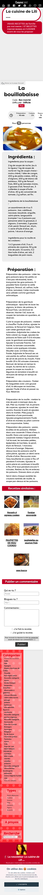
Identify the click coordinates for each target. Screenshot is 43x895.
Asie (5, 663)
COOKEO (7, 754)
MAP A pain (8, 756)
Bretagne (8, 727)
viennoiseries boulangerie (8, 769)
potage (7, 700)
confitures (8, 712)
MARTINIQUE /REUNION (9, 750)
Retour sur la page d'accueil (14, 83)
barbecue (8, 705)
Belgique (7, 732)
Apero (9, 808)
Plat (8, 803)
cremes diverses (10, 695)
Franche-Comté (10, 724)
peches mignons (10, 717)
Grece (6, 741)
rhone (6, 680)
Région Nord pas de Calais (11, 669)
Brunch (10, 810)
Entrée (9, 800)
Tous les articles (10, 781)
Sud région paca (10, 676)
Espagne (7, 666)
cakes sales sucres (11, 698)
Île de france (9, 734)
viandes (7, 759)
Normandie (8, 722)
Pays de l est (9, 746)
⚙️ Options (21, 889)
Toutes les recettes (11, 658)
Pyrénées (7, 739)
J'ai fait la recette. (22, 629)
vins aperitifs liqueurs (8, 708)
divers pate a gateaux (8, 691)
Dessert (10, 805)
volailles (7, 761)
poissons (7, 763)
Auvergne (8, 729)
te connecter (33, 638)
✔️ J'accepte (21, 884)
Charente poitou (10, 737)
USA (5, 778)
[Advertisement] (21, 57)
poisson (7, 702)
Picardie (7, 673)
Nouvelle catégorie (11, 678)
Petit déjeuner (13, 795)
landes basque (9, 683)
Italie (6, 661)
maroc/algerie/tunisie (13, 776)
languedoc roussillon (7, 686)
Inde (6, 744)
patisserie (8, 773)
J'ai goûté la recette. (21, 632)
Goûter (10, 798)
